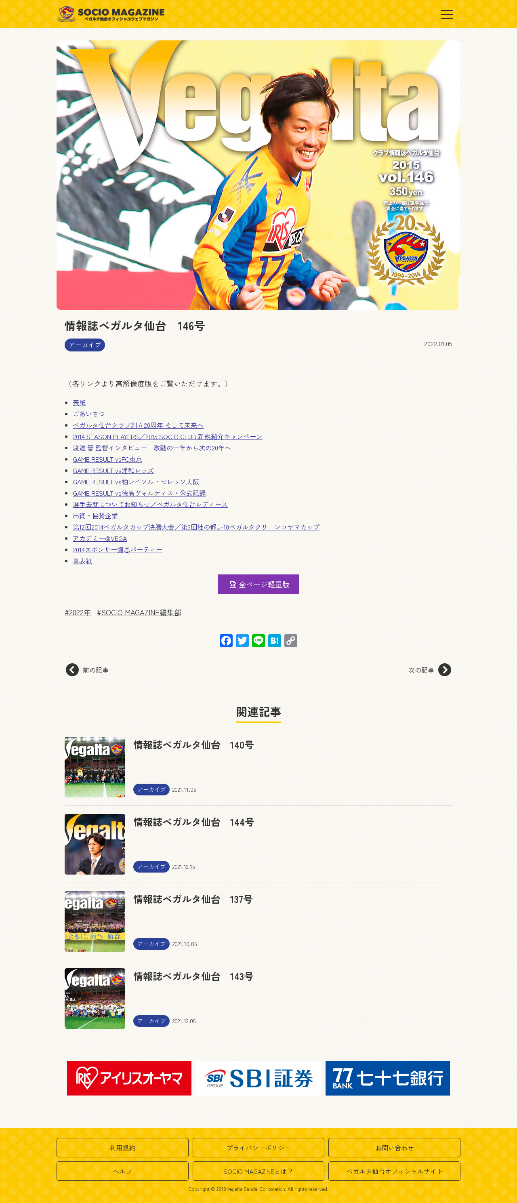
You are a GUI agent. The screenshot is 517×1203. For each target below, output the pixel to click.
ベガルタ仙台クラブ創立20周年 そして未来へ (138, 425)
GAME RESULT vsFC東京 (107, 459)
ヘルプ (122, 1171)
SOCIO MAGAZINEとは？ (258, 1171)
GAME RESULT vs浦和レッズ (113, 470)
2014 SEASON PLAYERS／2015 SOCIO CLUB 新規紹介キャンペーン (168, 436)
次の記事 (429, 669)
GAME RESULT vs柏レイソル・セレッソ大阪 (136, 481)
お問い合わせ (394, 1148)
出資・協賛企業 (95, 515)
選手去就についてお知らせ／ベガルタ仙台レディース (150, 504)
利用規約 (122, 1148)
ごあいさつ (89, 414)
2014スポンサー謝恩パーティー (117, 549)
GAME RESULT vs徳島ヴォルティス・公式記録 (139, 493)
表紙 (79, 402)
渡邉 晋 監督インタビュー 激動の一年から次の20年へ (152, 447)
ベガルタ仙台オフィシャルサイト (394, 1171)
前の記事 (87, 669)
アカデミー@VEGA (100, 538)
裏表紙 (82, 561)
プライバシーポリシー (258, 1148)
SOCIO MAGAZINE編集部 (141, 612)
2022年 (80, 612)
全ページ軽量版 (259, 584)
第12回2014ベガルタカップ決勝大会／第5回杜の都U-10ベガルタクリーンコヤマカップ (196, 527)
